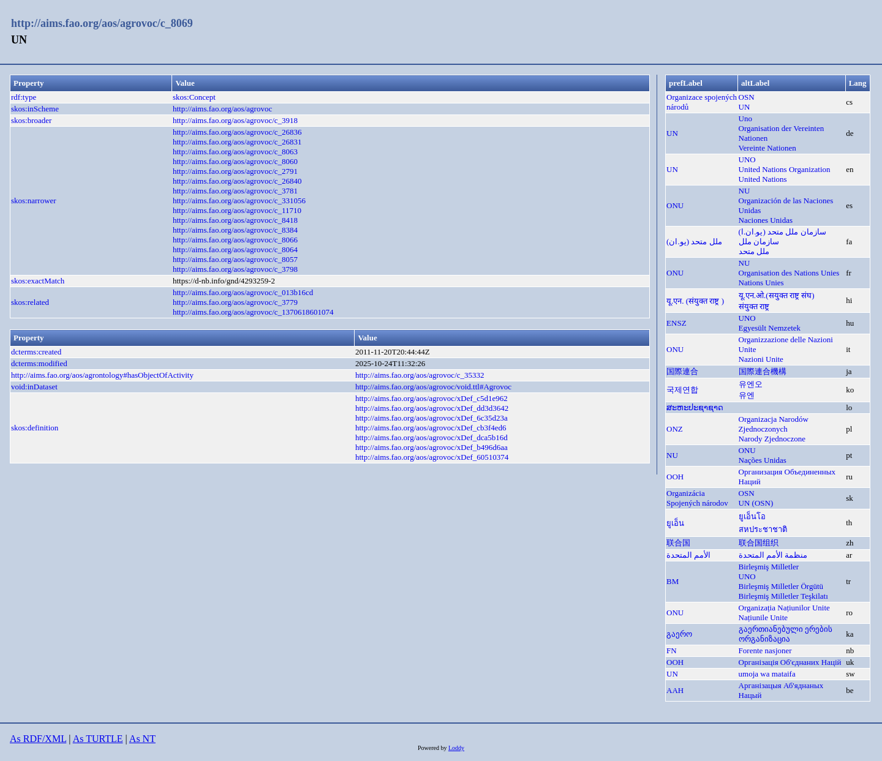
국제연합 (682, 389)
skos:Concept (194, 97)
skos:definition (34, 427)
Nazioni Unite (761, 359)
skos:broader (31, 120)
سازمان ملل (759, 241)
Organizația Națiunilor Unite (784, 607)
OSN (747, 97)
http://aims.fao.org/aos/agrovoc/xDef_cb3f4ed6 (431, 427)
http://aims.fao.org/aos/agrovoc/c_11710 (237, 210)
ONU (675, 205)
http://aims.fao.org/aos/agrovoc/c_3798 (235, 269)
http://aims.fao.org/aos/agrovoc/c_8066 (235, 239)
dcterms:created (36, 351)
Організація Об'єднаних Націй (790, 662)
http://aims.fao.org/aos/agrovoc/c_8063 (235, 151)
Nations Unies (761, 282)
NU (744, 190)
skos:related (30, 302)
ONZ (674, 428)
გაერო (679, 634)
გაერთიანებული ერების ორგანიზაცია (785, 633)
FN (671, 650)
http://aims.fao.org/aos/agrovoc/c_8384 (235, 229)
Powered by (433, 747)
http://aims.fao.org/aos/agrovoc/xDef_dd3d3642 (431, 408)
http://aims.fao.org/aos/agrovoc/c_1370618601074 (253, 312)
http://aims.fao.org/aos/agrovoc (222, 108)
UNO (747, 159)
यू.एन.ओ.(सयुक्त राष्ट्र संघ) (777, 295)
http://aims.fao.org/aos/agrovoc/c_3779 (235, 302)
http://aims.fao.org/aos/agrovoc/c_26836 (237, 132)
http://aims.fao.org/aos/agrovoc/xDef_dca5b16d (431, 437)
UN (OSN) (756, 503)
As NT (142, 738)
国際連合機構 (762, 371)
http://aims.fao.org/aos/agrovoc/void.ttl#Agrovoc (433, 386)
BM (672, 581)
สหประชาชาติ (763, 529)
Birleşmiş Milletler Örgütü (781, 586)
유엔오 (751, 384)
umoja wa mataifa (767, 673)
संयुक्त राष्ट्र (754, 306)
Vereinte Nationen (767, 147)
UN (744, 106)
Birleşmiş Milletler (769, 566)
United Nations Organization (785, 169)
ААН (675, 690)
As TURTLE (98, 738)
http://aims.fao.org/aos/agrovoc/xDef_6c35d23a (431, 417)
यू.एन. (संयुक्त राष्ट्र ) (695, 301)
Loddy (456, 747)
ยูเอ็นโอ (752, 516)
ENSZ (676, 323)
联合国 (678, 542)
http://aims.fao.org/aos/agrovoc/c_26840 (237, 181)
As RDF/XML (38, 738)
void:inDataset (34, 386)
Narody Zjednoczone (772, 438)
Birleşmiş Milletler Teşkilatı (783, 596)
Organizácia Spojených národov (697, 498)
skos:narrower (33, 200)
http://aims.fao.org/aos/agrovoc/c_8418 (235, 220)
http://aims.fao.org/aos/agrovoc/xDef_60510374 (431, 457)
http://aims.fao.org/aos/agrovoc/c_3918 (235, 120)
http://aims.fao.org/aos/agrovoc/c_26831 (237, 141)
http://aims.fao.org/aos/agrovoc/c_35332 (419, 375)
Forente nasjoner (765, 650)
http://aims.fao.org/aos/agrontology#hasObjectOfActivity (102, 375)
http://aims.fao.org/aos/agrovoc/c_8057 (235, 259)
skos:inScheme (35, 108)
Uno (745, 118)
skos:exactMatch (37, 280)
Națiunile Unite (763, 617)
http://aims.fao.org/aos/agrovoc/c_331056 (239, 200)
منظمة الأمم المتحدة (773, 555)
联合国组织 (758, 542)
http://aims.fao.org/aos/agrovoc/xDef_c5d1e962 (431, 398)
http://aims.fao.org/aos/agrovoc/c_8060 (235, 161)
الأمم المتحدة (688, 555)
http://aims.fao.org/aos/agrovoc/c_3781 (235, 190)
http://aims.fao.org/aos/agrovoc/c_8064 (235, 249)
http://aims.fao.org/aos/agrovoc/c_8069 (102, 23)
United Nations (763, 179)
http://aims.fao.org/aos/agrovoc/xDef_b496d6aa (431, 447)
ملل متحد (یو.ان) (694, 241)
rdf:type (23, 97)
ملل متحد (754, 251)
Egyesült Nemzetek (770, 327)
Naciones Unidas (766, 220)
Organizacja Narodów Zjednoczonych (774, 423)
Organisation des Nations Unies (789, 272)
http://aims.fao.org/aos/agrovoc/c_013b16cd (243, 292)
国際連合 (682, 371)
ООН (675, 476)
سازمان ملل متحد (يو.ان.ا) (782, 231)
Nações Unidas (762, 460)
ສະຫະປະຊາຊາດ (694, 407)
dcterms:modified (39, 363)
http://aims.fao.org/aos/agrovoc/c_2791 (235, 171)
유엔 (747, 395)
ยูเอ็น (675, 523)
